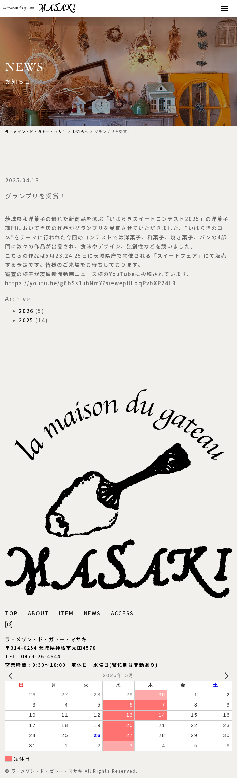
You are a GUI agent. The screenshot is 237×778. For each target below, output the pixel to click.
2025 (26, 320)
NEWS (92, 613)
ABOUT (38, 613)
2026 (26, 310)
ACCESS (122, 613)
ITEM (66, 613)
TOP (11, 613)
